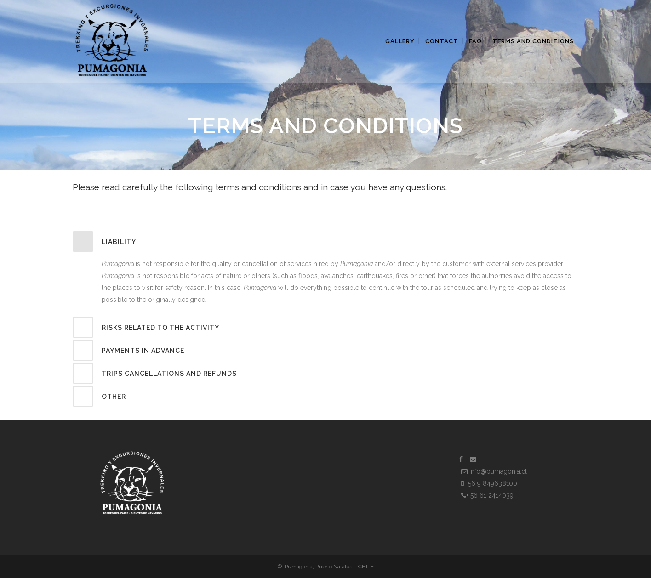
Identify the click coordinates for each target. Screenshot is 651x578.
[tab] (325, 241)
